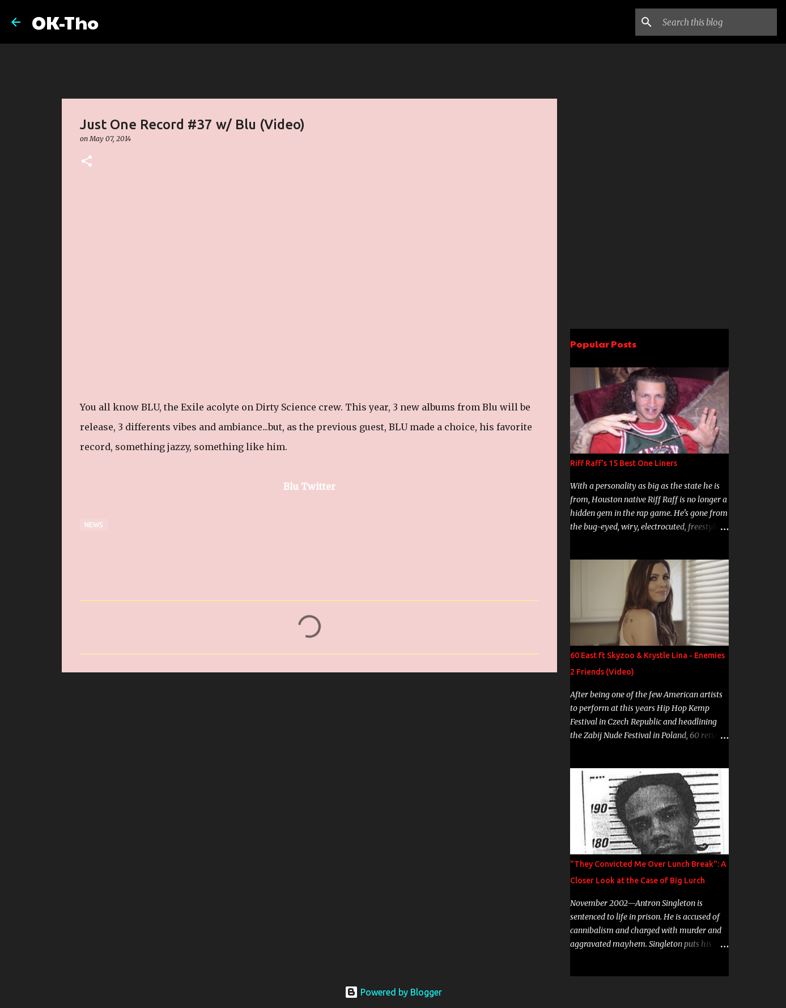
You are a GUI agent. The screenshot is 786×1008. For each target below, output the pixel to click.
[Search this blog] (717, 22)
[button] (87, 162)
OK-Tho (65, 22)
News (93, 524)
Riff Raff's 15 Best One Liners (623, 463)
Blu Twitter (309, 486)
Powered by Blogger (393, 992)
